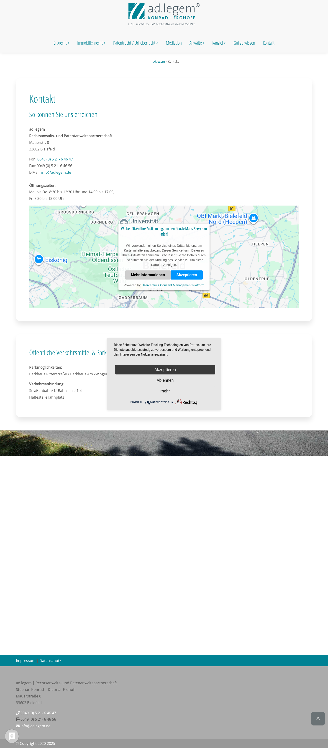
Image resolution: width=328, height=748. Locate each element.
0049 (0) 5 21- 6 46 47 (55, 159)
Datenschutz (50, 660)
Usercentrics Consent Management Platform (172, 285)
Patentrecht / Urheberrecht (134, 43)
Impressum (26, 660)
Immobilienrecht (90, 43)
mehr (165, 391)
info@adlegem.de (56, 172)
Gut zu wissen (244, 43)
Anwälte (196, 43)
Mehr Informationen (148, 275)
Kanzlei (218, 43)
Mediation (174, 43)
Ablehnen (165, 380)
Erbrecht (60, 43)
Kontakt (268, 43)
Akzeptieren (186, 275)
